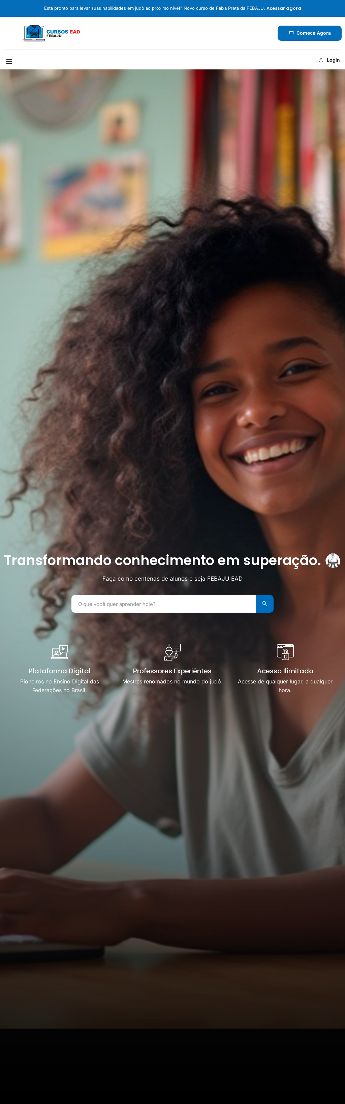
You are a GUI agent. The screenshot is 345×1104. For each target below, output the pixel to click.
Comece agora (309, 33)
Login (329, 60)
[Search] (263, 604)
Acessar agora (283, 8)
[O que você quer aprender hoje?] (162, 604)
